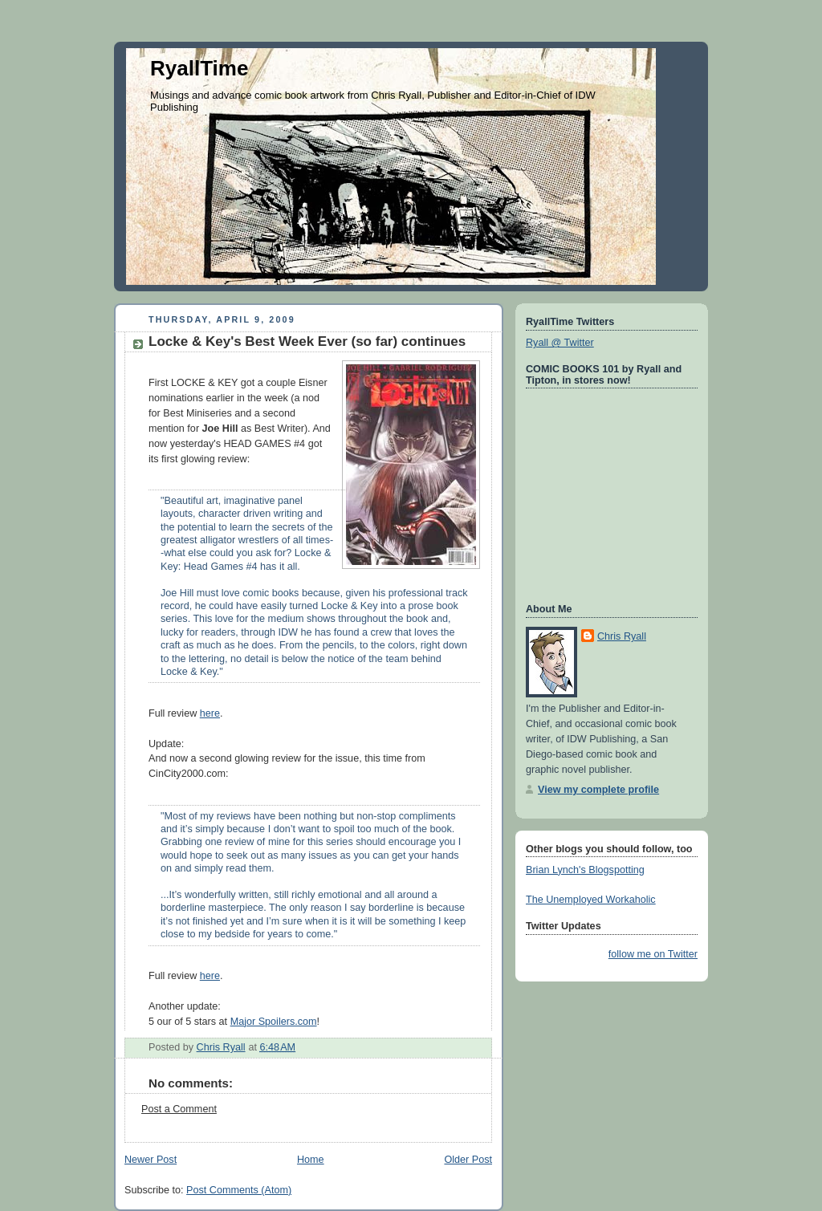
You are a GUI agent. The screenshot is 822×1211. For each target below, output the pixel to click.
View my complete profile (598, 789)
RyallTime (199, 68)
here (210, 713)
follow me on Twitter (653, 954)
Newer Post (150, 1159)
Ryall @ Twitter (560, 342)
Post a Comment (179, 1109)
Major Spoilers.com (273, 1021)
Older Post (468, 1159)
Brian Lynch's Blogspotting (585, 870)
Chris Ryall (621, 636)
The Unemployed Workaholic (591, 899)
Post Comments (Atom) (238, 1190)
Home (310, 1159)
